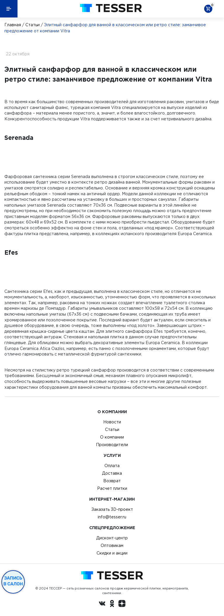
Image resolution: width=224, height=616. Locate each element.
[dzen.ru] (121, 604)
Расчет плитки (112, 488)
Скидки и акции (112, 553)
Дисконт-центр (112, 538)
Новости (112, 422)
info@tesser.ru (112, 517)
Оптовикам (112, 545)
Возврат (112, 480)
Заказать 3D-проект (112, 509)
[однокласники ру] (112, 604)
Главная (12, 24)
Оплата (112, 465)
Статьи (32, 24)
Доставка (112, 473)
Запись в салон (13, 581)
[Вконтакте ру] (102, 604)
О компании (112, 437)
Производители (112, 444)
